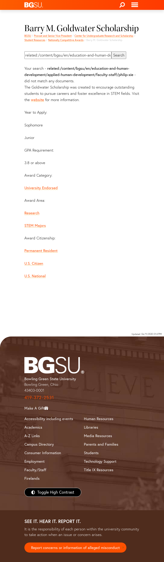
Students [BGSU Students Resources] (91, 452)
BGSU (27, 35)
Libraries (91, 427)
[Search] (122, 5)
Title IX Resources (98, 469)
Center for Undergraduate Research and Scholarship (104, 35)
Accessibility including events (48, 418)
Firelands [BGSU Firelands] (32, 478)
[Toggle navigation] (135, 5)
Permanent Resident (41, 250)
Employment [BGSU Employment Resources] (34, 461)
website (37, 99)
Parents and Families (101, 444)
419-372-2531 (39, 397)
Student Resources (34, 40)
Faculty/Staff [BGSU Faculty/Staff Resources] (35, 469)
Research (31, 212)
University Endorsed (41, 187)
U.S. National (35, 275)
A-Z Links (32, 435)
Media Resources (98, 435)
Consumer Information (42, 452)
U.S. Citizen (33, 263)
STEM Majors (35, 225)
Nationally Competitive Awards (65, 40)
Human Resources (98, 418)
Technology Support (100, 461)
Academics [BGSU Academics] (33, 427)
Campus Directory (39, 444)
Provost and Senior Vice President (53, 35)
